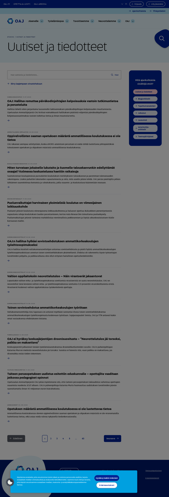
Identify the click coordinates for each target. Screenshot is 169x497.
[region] (73, 481)
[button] (10, 482)
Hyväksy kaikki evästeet (107, 478)
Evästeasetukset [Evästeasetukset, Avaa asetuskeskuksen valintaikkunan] (106, 485)
